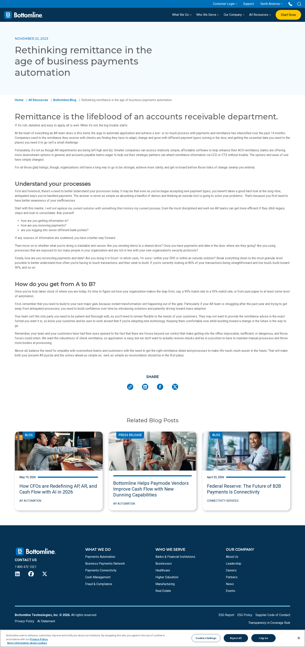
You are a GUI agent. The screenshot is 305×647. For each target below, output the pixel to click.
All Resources (260, 15)
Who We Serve (207, 15)
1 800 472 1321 (25, 567)
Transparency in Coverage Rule (269, 623)
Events (230, 591)
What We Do (182, 15)
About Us (232, 557)
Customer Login (224, 4)
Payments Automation (100, 557)
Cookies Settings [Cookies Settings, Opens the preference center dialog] (206, 637)
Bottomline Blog (64, 100)
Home (19, 100)
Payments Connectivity (101, 570)
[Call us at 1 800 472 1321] (290, 4)
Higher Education (166, 577)
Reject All (236, 637)
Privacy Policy (24, 621)
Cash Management (97, 577)
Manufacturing (165, 584)
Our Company (234, 15)
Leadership (233, 563)
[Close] (298, 638)
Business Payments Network (105, 563)
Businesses (163, 563)
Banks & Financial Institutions (175, 557)
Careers (231, 570)
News (230, 584)
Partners (232, 577)
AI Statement (46, 621)
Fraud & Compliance (98, 584)
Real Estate (163, 591)
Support (248, 4)
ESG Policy (244, 615)
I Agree (263, 637)
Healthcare (162, 570)
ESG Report (226, 615)
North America (270, 4)
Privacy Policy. (39, 639)
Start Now (288, 15)
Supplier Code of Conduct (272, 615)
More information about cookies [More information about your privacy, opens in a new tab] (27, 643)
